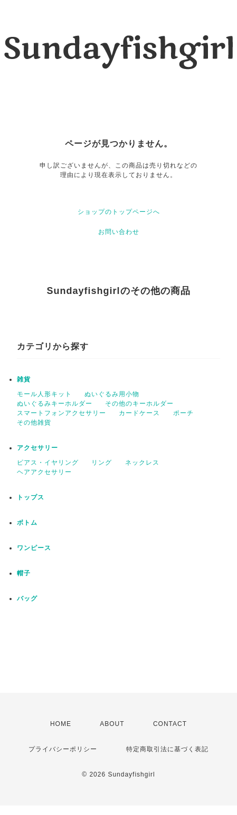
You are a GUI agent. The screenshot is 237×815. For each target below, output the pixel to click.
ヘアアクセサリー (44, 472)
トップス (30, 497)
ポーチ (183, 413)
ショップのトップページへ (119, 211)
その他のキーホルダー (139, 403)
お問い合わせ (118, 231)
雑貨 (24, 379)
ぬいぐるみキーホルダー (54, 403)
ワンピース (34, 548)
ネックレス (142, 462)
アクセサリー (37, 447)
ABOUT (112, 724)
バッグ (27, 598)
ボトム (27, 522)
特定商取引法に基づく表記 (167, 749)
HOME (60, 724)
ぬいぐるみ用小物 (111, 394)
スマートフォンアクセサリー (61, 413)
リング (101, 462)
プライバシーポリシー (63, 749)
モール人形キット (44, 394)
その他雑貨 (34, 422)
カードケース (139, 413)
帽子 (24, 573)
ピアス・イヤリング (48, 462)
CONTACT (170, 724)
